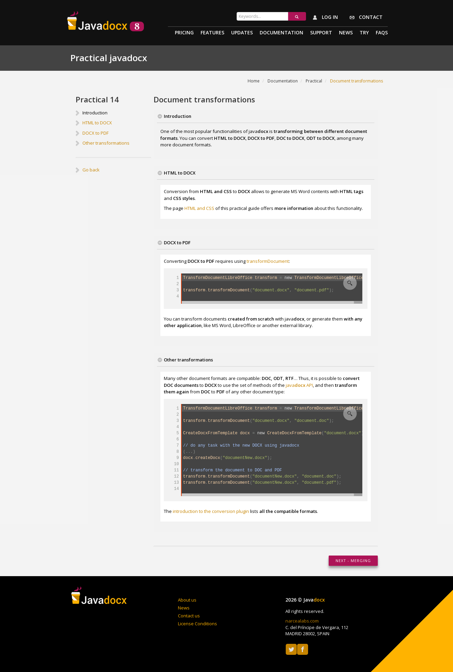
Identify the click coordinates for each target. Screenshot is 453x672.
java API (299, 385)
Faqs (382, 33)
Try (364, 33)
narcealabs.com (302, 621)
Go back (91, 170)
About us (187, 600)
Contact (365, 17)
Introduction (94, 113)
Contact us (189, 616)
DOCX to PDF (95, 133)
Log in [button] (323, 17)
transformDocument (268, 261)
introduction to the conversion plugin (211, 511)
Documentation (281, 33)
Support (321, 33)
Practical (314, 81)
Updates (242, 33)
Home (254, 81)
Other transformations (105, 143)
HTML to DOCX (97, 123)
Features (212, 33)
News (346, 33)
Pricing (184, 33)
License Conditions (197, 623)
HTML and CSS (199, 208)
